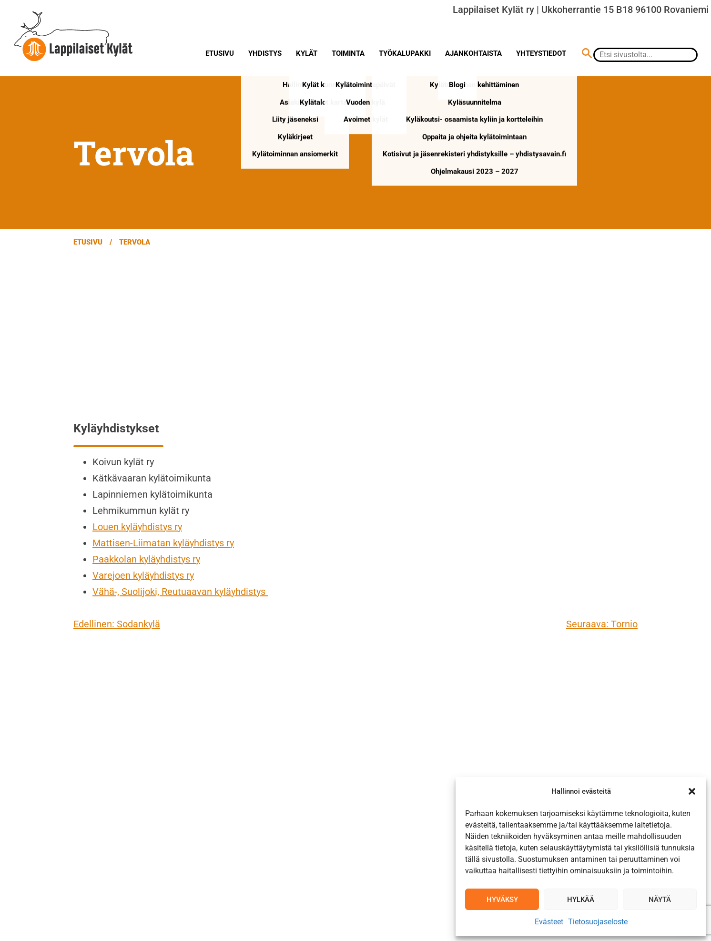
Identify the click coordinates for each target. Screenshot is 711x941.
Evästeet (549, 921)
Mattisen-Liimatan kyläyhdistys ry (163, 543)
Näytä (660, 899)
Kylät (306, 53)
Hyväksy (502, 899)
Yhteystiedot (541, 53)
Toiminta (348, 53)
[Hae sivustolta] (587, 54)
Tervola (134, 242)
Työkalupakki (405, 53)
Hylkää (580, 899)
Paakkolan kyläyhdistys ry (146, 559)
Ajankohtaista (473, 53)
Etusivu (219, 53)
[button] (692, 791)
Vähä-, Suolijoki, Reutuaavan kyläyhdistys (180, 591)
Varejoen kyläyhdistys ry (143, 575)
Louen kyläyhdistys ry (137, 526)
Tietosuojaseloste (598, 921)
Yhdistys (265, 53)
